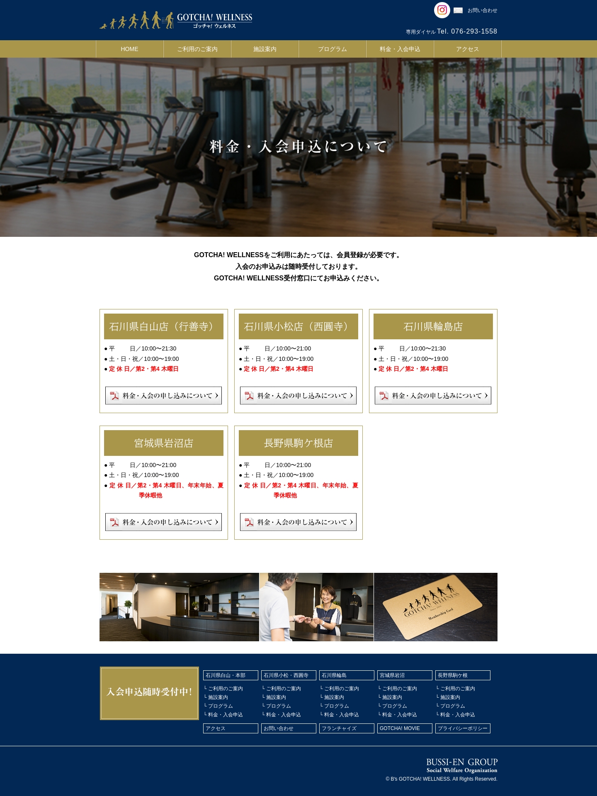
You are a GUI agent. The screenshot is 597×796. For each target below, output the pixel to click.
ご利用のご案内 (197, 49)
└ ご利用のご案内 (223, 688)
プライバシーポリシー (463, 728)
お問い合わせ (476, 10)
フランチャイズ (339, 728)
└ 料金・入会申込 (223, 715)
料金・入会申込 (400, 49)
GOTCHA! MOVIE (400, 728)
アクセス (467, 49)
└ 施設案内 (215, 697)
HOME (129, 49)
